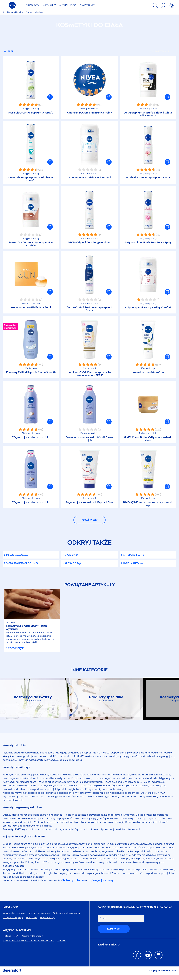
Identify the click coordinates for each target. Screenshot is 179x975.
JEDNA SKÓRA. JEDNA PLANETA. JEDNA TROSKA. (28, 940)
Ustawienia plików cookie (66, 913)
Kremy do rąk (73, 563)
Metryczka (31, 917)
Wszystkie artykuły (13, 917)
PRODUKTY (32, 5)
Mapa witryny (47, 917)
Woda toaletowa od (22, 563)
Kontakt (61, 940)
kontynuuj (113, 928)
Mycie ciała (71, 555)
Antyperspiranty (133, 555)
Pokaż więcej (89, 520)
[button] (50, 97)
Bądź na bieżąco (109, 944)
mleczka (80, 880)
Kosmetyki (15, 12)
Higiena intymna (133, 563)
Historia (10, 936)
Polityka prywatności (39, 913)
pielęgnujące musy (102, 880)
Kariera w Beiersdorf (32, 936)
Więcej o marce (17, 930)
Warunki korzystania (14, 913)
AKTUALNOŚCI (67, 5)
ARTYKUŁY (49, 5)
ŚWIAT (88, 5)
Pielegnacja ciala (17, 555)
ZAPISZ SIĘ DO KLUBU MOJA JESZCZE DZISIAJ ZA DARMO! (135, 907)
